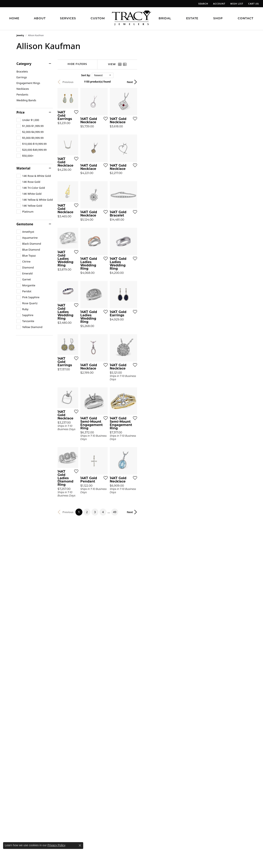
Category (23, 63)
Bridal (165, 18)
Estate (192, 18)
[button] (202, 3)
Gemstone (24, 224)
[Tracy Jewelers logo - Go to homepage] (131, 18)
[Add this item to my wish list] (116, 153)
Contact (245, 18)
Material (23, 168)
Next (239, 82)
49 (169, 730)
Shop (218, 18)
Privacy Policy (56, 845)
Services (68, 18)
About (40, 18)
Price (20, 112)
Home (14, 18)
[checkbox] (27, 120)
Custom (98, 18)
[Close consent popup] (80, 845)
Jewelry (20, 35)
